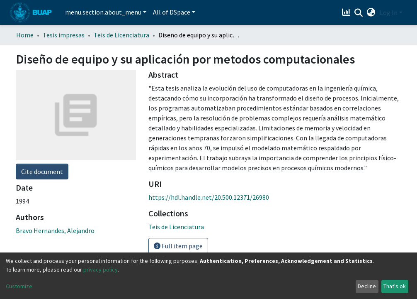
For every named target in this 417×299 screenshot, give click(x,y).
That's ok (394, 286)
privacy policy (100, 269)
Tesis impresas (64, 35)
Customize (19, 286)
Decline (367, 286)
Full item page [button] (178, 246)
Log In (389, 12)
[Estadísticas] (347, 12)
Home (25, 35)
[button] (371, 12)
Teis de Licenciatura (121, 35)
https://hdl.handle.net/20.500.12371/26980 (208, 197)
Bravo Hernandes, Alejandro (55, 230)
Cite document (42, 171)
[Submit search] (358, 12)
